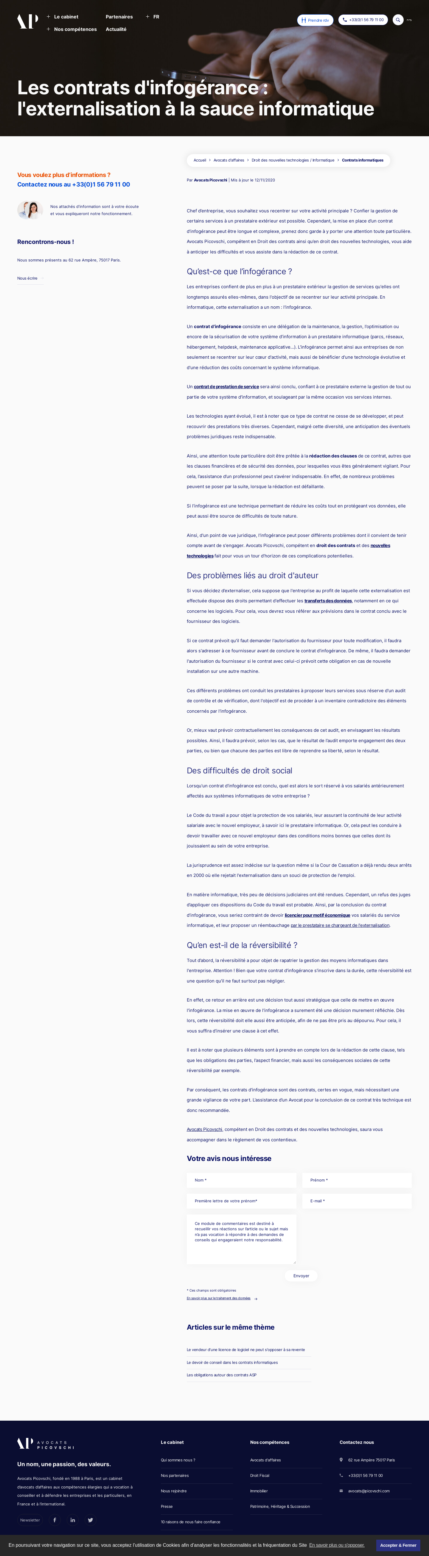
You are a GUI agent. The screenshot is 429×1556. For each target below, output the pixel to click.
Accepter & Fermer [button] (398, 1545)
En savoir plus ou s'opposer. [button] (337, 1545)
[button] (62, 17)
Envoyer (301, 1275)
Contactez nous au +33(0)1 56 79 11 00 (73, 184)
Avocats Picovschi (210, 180)
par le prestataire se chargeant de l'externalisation (340, 925)
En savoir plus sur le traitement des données (219, 1298)
